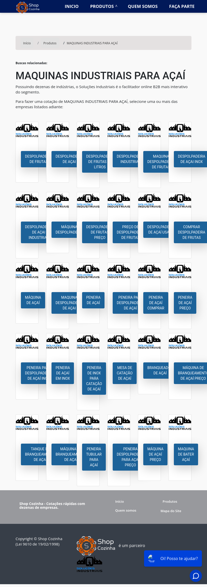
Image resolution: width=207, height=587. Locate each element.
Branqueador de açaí (160, 370)
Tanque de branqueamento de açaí (40, 454)
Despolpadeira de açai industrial (38, 232)
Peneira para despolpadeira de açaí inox (38, 373)
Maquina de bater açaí (186, 454)
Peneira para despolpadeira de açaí (130, 302)
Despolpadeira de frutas (38, 159)
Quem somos (143, 6)
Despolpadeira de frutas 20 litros (99, 161)
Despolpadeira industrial (130, 159)
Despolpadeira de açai (69, 159)
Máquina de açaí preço (155, 454)
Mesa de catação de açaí (125, 373)
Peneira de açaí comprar (155, 302)
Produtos (102, 6)
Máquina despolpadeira (69, 229)
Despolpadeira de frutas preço (99, 232)
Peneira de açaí (93, 300)
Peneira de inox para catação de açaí (94, 378)
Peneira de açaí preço (185, 302)
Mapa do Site (171, 511)
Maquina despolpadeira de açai (69, 302)
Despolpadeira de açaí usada (161, 229)
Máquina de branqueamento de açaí (71, 454)
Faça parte (182, 6)
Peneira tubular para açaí (94, 457)
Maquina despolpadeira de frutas (161, 161)
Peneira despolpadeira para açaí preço (130, 457)
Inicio (72, 6)
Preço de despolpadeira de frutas (130, 232)
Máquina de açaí (33, 300)
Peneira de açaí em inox (63, 373)
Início (119, 501)
